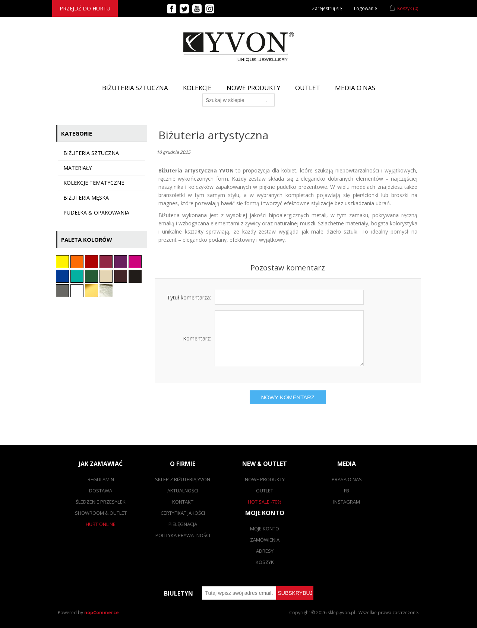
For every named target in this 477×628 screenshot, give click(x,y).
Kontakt (182, 501)
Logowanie (365, 8)
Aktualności (182, 490)
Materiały (77, 167)
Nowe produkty (253, 87)
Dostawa (100, 490)
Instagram (346, 501)
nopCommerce (101, 612)
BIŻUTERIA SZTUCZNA (135, 87)
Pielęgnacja (182, 524)
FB (346, 490)
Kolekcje (197, 87)
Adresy (265, 551)
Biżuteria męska (86, 197)
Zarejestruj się (327, 8)
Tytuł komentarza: (189, 297)
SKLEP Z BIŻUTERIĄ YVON (182, 479)
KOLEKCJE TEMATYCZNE (93, 182)
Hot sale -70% (264, 501)
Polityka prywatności (182, 535)
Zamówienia (264, 539)
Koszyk (265, 562)
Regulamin (101, 479)
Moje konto (264, 528)
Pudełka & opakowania (96, 212)
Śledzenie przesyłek (101, 501)
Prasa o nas (347, 479)
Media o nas (355, 87)
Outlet (307, 87)
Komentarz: (197, 338)
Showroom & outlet (101, 513)
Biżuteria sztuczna (91, 152)
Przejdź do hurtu (85, 8)
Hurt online (101, 524)
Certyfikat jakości (183, 513)
